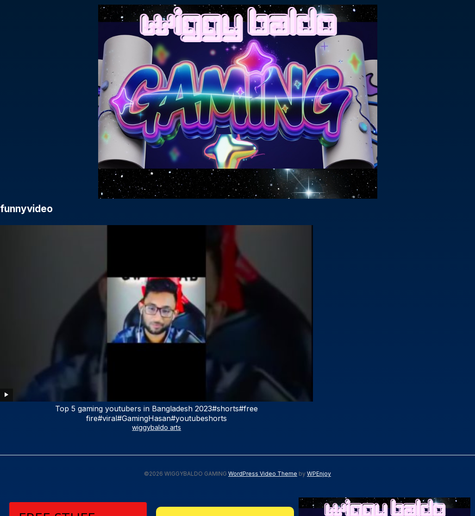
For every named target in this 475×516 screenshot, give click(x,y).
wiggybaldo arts (46, 304)
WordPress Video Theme (262, 350)
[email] (78, 459)
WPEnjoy (319, 350)
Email (28, 442)
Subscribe (78, 488)
